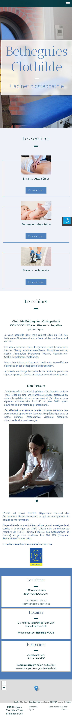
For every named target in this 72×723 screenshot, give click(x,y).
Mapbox (68, 702)
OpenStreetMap (34, 702)
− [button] (4, 688)
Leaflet (16, 702)
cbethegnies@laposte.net (36, 603)
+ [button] (4, 683)
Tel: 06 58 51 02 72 (36, 600)
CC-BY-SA (53, 702)
